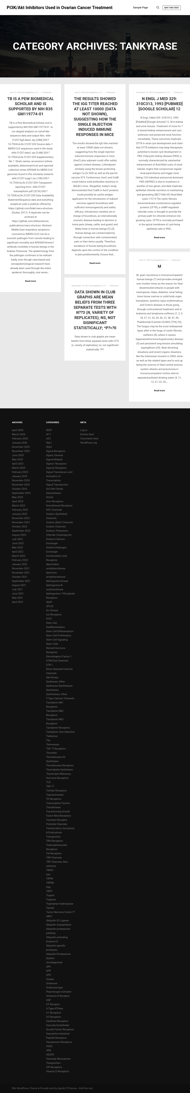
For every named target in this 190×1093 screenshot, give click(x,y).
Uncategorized (54, 962)
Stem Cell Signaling (57, 639)
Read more (30, 281)
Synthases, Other (55, 681)
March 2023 (18, 505)
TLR (48, 782)
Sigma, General (54, 455)
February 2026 (20, 438)
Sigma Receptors (55, 451)
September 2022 (21, 530)
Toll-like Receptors (56, 790)
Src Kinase (52, 610)
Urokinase (51, 983)
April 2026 (17, 430)
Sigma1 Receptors (56, 463)
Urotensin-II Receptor (58, 995)
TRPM (49, 878)
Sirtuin (49, 497)
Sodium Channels (56, 526)
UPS (48, 974)
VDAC (49, 1046)
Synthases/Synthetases (59, 685)
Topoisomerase (54, 794)
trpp (48, 886)
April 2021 (17, 601)
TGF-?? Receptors (56, 748)
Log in (83, 430)
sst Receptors (54, 614)
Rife (14, 1088)
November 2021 (21, 572)
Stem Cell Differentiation (59, 631)
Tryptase (51, 899)
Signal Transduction (57, 484)
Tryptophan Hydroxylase (59, 903)
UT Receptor (53, 1004)
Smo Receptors (54, 501)
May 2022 (17, 547)
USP (48, 1000)
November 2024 (21, 484)
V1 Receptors (53, 1012)
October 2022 (19, 526)
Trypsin (50, 895)
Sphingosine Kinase (57, 581)
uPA (48, 966)
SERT (49, 430)
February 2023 (20, 509)
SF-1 (48, 434)
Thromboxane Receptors (60, 765)
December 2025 (21, 446)
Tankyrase (46, 92)
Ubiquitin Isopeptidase (58, 924)
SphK (49, 601)
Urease (50, 979)
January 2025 (19, 476)
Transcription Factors (58, 803)
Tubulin (50, 907)
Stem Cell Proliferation (58, 635)
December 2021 (21, 568)
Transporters (53, 836)
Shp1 (49, 442)
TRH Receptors (54, 840)
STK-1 (49, 664)
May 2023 (17, 497)
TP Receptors (53, 798)
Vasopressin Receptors (59, 1042)
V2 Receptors (53, 1016)
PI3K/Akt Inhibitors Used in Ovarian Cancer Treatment (23, 7)
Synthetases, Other (56, 694)
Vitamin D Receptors (57, 1071)
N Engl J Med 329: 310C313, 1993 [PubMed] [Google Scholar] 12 (159, 103)
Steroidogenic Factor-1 (58, 656)
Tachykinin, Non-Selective (60, 731)
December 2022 (21, 518)
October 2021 (19, 576)
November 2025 (21, 451)
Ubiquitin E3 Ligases (57, 920)
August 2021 (19, 585)
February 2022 (20, 560)
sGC (48, 438)
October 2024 (19, 488)
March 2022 (18, 555)
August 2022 (19, 534)
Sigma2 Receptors (56, 467)
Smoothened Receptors (59, 505)
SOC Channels (54, 509)
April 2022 (17, 551)
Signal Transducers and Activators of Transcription (59, 476)
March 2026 (18, 434)
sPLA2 (49, 606)
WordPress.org (88, 442)
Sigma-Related (54, 459)
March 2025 (18, 467)
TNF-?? (50, 786)
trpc (48, 874)
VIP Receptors (54, 1067)
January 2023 (19, 513)
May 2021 (17, 597)
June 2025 (18, 455)
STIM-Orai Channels (57, 660)
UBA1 (49, 916)
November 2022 (21, 522)
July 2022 (17, 539)
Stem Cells (52, 643)
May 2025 (17, 459)
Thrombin (51, 752)
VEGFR (50, 1054)
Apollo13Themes (67, 1088)
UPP (48, 970)
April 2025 (17, 463)
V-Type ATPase (54, 1008)
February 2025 (20, 472)
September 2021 (21, 581)
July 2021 (17, 589)
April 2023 (17, 501)
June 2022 (18, 543)
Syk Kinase (52, 677)
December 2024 (21, 480)
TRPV (49, 891)
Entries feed (87, 434)
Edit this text (171, 8)
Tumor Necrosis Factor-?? (60, 912)
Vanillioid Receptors (57, 1021)
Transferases (53, 807)
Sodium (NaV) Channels (59, 522)
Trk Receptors (54, 853)
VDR (48, 1050)
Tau (48, 740)
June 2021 (18, 593)
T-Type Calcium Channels (60, 698)
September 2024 (21, 493)
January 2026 (19, 442)
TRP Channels (54, 857)
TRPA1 (50, 870)
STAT (49, 618)
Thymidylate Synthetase (59, 769)
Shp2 (49, 446)
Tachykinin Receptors (58, 727)
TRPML (50, 882)
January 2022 (19, 564)
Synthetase (52, 690)
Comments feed (89, 438)
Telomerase (52, 744)
